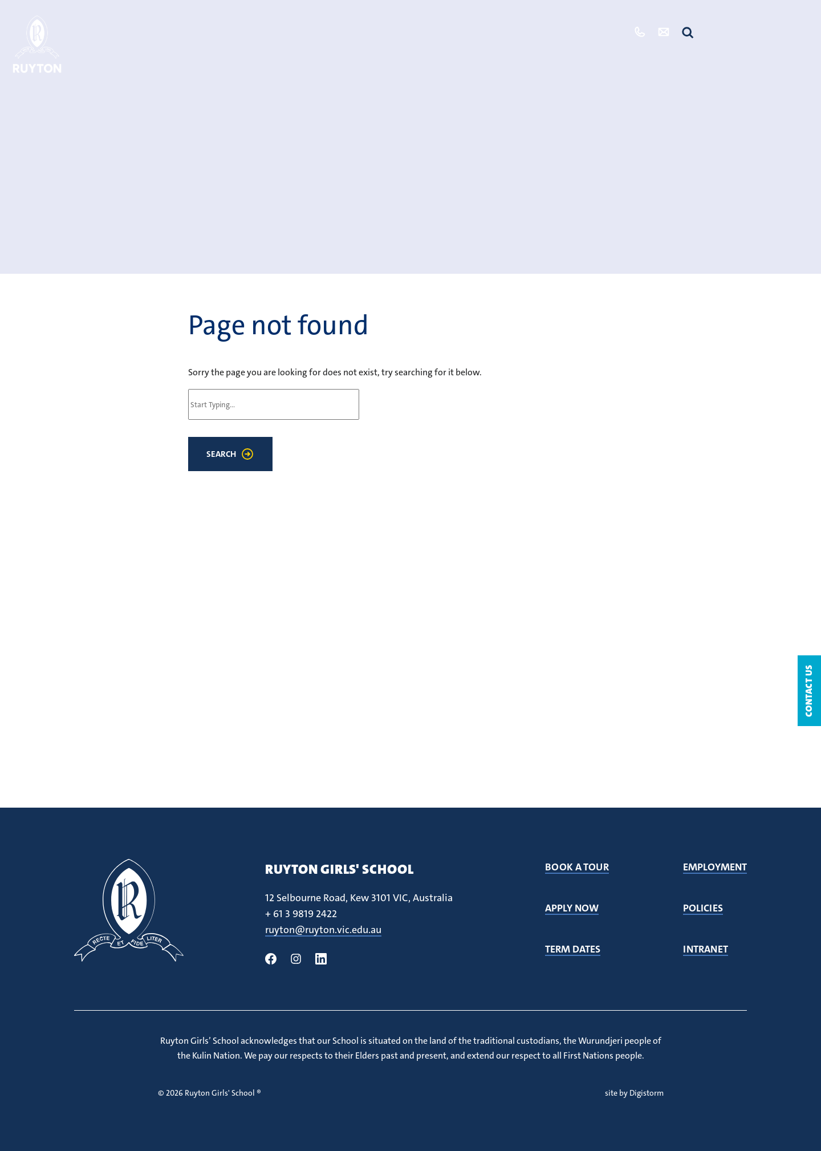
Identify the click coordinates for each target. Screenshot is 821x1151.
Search (221, 454)
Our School (272, 32)
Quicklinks (760, 32)
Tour (599, 32)
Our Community (447, 32)
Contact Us (809, 690)
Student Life (354, 32)
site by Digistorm (634, 1093)
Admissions (538, 32)
